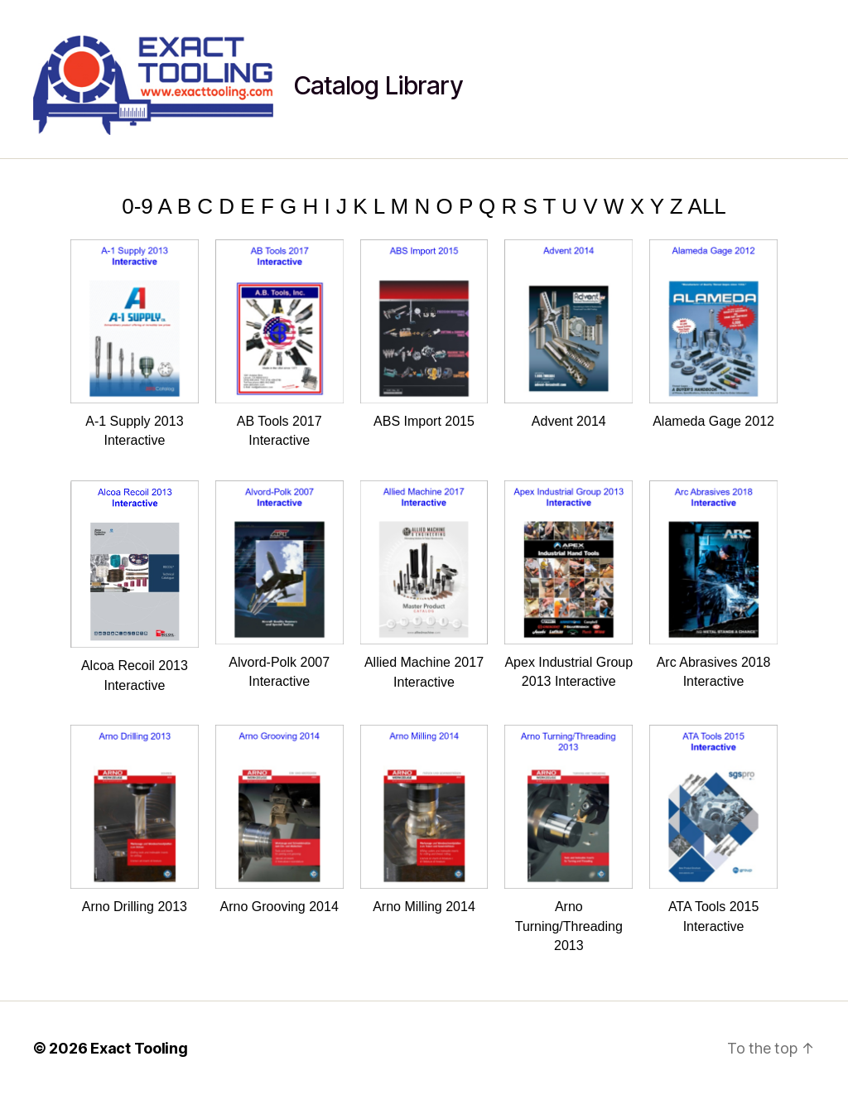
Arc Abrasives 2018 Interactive (713, 584)
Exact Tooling (139, 1048)
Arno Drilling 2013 (134, 819)
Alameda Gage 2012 (713, 333)
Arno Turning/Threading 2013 (568, 839)
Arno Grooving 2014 (279, 819)
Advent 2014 (568, 333)
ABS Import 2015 (424, 333)
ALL (707, 206)
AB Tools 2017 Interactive (279, 343)
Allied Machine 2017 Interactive (424, 584)
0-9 (137, 206)
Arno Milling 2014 (424, 819)
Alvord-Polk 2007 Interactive (279, 584)
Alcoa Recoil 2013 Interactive (134, 586)
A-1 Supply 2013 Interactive (134, 343)
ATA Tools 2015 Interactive (713, 829)
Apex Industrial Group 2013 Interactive (568, 584)
